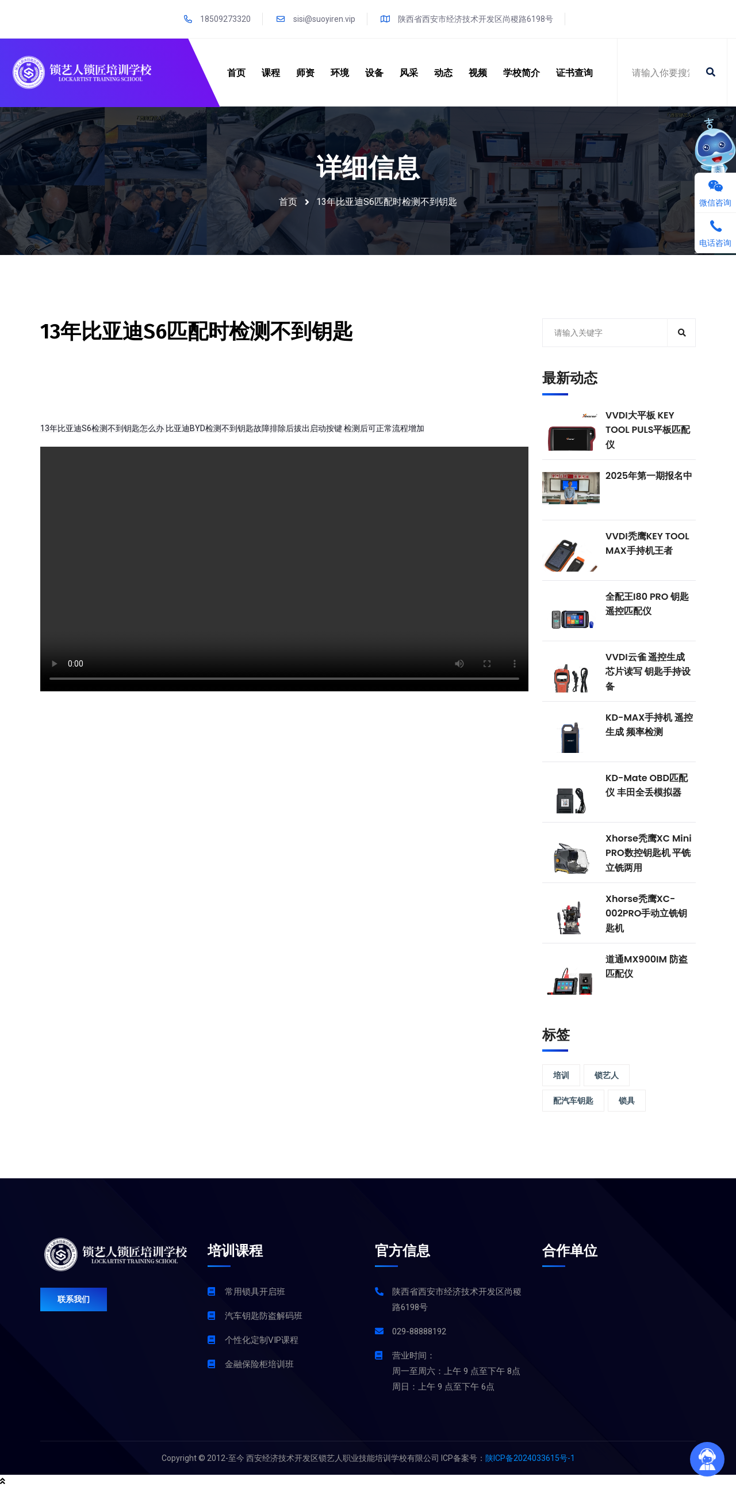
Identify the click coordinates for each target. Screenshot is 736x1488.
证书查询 (574, 72)
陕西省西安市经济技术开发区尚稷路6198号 (467, 19)
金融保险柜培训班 (259, 1364)
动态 (443, 72)
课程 (271, 72)
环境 (340, 72)
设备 (374, 72)
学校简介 (521, 72)
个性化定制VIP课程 (261, 1340)
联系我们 (73, 1299)
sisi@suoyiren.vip (315, 19)
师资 (305, 72)
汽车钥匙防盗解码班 (263, 1316)
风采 (409, 72)
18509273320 (217, 19)
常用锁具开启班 (255, 1292)
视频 (478, 72)
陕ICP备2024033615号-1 (530, 1458)
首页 (236, 72)
